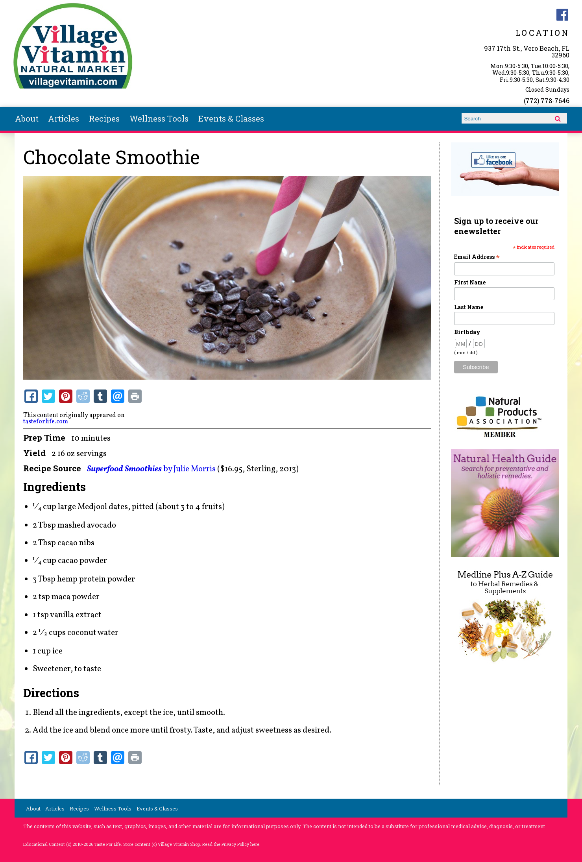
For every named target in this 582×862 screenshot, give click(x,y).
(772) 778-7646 (546, 100)
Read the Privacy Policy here (230, 844)
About (27, 118)
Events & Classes (231, 118)
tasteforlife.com (45, 421)
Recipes (104, 118)
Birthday (467, 332)
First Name (470, 282)
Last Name (468, 307)
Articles (63, 118)
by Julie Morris (151, 469)
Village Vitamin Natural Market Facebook (562, 15)
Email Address (477, 256)
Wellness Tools (158, 118)
